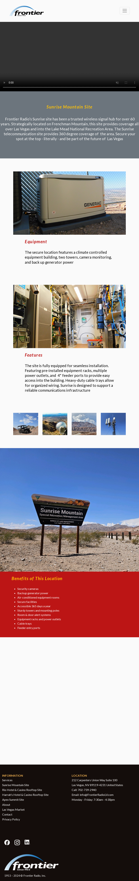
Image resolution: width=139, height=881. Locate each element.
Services (7, 780)
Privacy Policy (11, 819)
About (6, 804)
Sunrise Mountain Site (15, 785)
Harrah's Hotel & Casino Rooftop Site (25, 794)
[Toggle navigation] (125, 10)
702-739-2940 (87, 789)
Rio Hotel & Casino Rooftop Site (22, 789)
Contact (7, 814)
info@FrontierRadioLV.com (96, 794)
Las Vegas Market (13, 809)
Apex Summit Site (13, 799)
